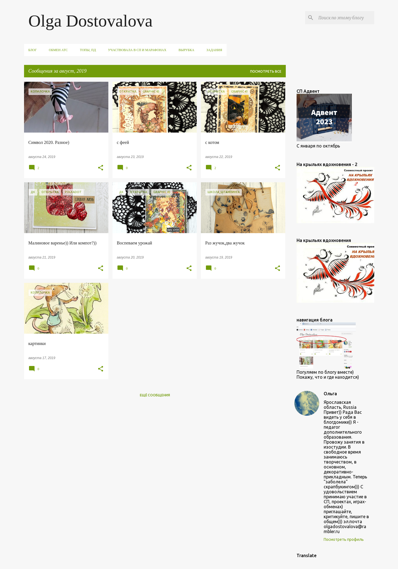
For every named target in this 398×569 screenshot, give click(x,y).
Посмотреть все (265, 71)
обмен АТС (58, 50)
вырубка (186, 50)
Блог (32, 50)
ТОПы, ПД (88, 50)
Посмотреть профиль (344, 539)
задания (214, 50)
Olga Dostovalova (90, 20)
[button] (100, 168)
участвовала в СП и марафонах (137, 50)
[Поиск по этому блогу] (345, 17)
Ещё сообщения (155, 395)
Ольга (330, 393)
